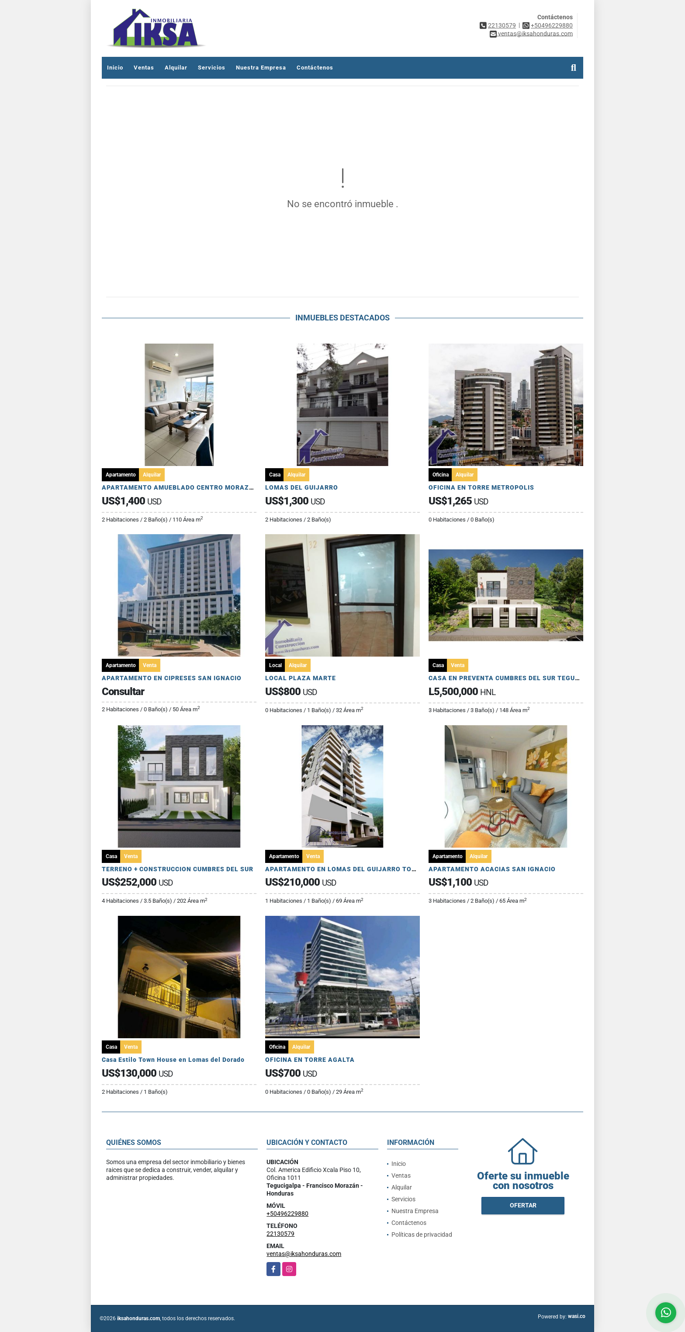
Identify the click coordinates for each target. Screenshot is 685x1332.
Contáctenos (315, 67)
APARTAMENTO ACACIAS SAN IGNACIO (492, 869)
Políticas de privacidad (421, 1234)
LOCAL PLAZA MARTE (300, 678)
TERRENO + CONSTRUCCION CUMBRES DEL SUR (177, 869)
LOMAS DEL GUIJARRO (301, 487)
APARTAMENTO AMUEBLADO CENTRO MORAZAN (180, 487)
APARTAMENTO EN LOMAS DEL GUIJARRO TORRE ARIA (353, 869)
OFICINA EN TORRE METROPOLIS (481, 487)
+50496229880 (552, 25)
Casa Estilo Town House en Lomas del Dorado (173, 1059)
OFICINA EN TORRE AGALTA (310, 1059)
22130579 (502, 25)
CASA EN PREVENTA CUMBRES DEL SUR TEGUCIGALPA (516, 678)
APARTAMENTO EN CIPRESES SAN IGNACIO (172, 678)
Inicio (115, 67)
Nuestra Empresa (261, 67)
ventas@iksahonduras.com (303, 1253)
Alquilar (176, 67)
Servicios (211, 67)
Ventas (144, 67)
